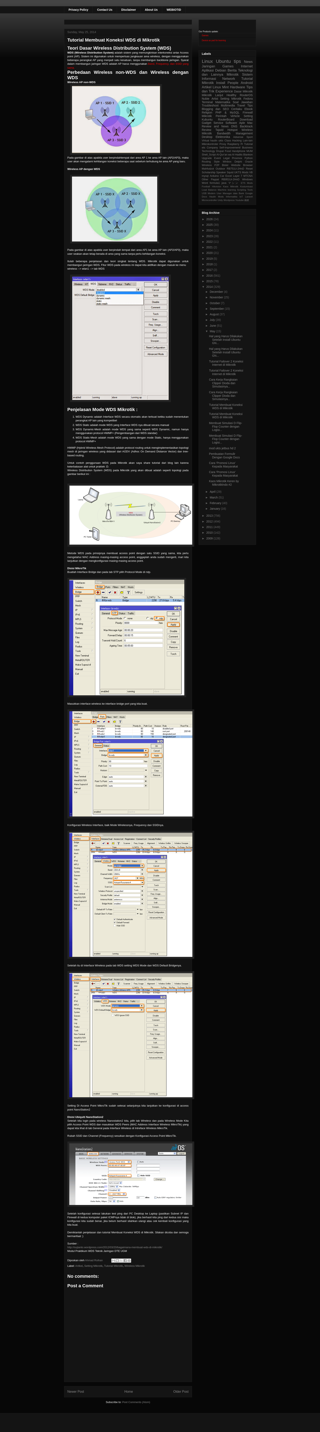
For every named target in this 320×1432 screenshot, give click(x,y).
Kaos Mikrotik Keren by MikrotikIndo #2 (224, 482)
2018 (209, 264)
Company (212, 147)
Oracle (249, 161)
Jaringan (208, 66)
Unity (220, 200)
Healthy (231, 95)
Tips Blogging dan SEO (227, 107)
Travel (241, 105)
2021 (209, 247)
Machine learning (227, 190)
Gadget (206, 122)
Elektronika (223, 137)
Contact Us (104, 9)
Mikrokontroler (210, 144)
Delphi (238, 161)
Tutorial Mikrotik (113, 1265)
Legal (226, 158)
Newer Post (75, 1391)
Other (205, 179)
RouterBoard (226, 119)
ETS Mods (247, 183)
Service (218, 122)
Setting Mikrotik (93, 1265)
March (214, 497)
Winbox (227, 161)
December (217, 291)
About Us (151, 9)
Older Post (181, 1391)
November (217, 297)
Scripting (241, 190)
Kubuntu (207, 119)
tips (237, 61)
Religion (207, 112)
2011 (209, 527)
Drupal (220, 151)
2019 (209, 258)
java (224, 183)
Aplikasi (208, 70)
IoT (241, 196)
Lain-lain (248, 140)
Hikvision (216, 186)
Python (248, 158)
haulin (213, 140)
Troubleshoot (210, 105)
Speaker (221, 172)
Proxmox (237, 158)
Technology (208, 151)
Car (222, 176)
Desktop (207, 137)
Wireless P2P (210, 165)
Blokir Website (231, 165)
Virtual (205, 140)
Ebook (248, 109)
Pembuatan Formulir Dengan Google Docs (224, 455)
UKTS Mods (241, 172)
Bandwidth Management (235, 133)
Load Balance (209, 190)
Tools (250, 190)
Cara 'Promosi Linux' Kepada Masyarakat (223, 464)
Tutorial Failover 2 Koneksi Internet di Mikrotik (226, 363)
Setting (248, 116)
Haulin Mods (216, 196)
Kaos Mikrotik (230, 186)
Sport (249, 137)
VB (251, 172)
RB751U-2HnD (235, 168)
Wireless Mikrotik (135, 1265)
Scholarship (209, 172)
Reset (249, 168)
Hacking (237, 140)
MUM (249, 151)
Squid (230, 172)
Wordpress (229, 200)
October (215, 303)
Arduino (214, 176)
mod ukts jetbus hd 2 (222, 448)
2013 (209, 515)
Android (247, 83)
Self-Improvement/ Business (236, 147)
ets (203, 147)
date (235, 193)
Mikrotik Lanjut (212, 95)
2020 (209, 253)
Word (205, 183)
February (216, 503)
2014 (209, 286)
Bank (241, 193)
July (213, 320)
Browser (248, 165)
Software (231, 122)
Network (228, 79)
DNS (234, 126)
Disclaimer (128, 9)
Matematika (222, 102)
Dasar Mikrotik (243, 91)
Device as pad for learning (214, 40)
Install (220, 83)
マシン (233, 183)
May (213, 331)
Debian (220, 70)
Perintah (221, 116)
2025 (209, 224)
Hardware (237, 87)
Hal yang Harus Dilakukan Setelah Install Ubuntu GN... (225, 340)
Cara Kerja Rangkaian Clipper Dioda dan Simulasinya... (223, 383)
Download (246, 119)
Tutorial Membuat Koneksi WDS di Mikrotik (225, 406)
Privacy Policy (78, 9)
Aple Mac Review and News (227, 124)
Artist (214, 98)
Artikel (79, 1265)
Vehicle (235, 116)
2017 (209, 269)
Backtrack (246, 126)
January (215, 508)
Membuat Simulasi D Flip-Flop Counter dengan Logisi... (225, 426)
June (213, 325)
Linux (207, 61)
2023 (209, 236)
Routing (206, 161)
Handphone (238, 151)
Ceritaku (236, 109)
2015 (209, 281)
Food (228, 151)
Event (217, 158)
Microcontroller (209, 200)
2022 (209, 241)
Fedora (248, 98)
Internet (247, 66)
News (248, 62)
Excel (228, 176)
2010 (209, 532)
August (214, 314)
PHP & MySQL (228, 112)
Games (205, 35)
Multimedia (228, 105)
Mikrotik (233, 75)
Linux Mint (221, 87)
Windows (247, 179)
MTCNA (248, 176)
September (217, 308)
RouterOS (246, 95)
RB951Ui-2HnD (231, 179)
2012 (209, 521)
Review (206, 129)
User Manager (224, 193)
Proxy (222, 144)
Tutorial (248, 144)
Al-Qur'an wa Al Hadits (229, 154)
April (213, 491)
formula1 (215, 183)
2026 (209, 219)
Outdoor (220, 168)
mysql (205, 176)
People (233, 83)
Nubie (206, 98)
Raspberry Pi (235, 144)
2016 (209, 275)
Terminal (207, 102)
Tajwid (219, 129)
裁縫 (246, 200)
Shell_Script (209, 154)
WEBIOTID (174, 9)
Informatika (231, 196)
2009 (209, 538)
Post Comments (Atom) (136, 1402)
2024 (209, 230)
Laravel (249, 196)
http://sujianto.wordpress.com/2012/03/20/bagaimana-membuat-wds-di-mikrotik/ (114, 1247)
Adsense (238, 137)
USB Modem (209, 193)
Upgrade (207, 158)
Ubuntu (223, 61)
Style (217, 161)
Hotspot (232, 129)
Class (227, 140)
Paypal (215, 179)
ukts (220, 140)
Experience (224, 91)
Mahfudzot (208, 168)
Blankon (248, 154)
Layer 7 (237, 176)
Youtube (239, 200)
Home (128, 1391)
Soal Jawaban (243, 102)
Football (206, 186)
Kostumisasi (246, 186)
